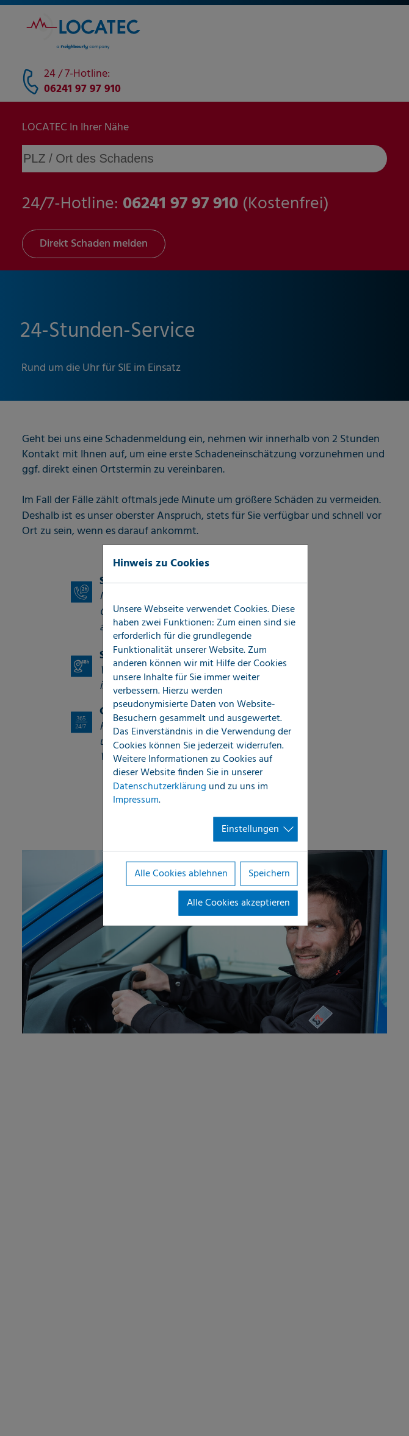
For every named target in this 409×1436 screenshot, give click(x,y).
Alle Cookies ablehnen (181, 874)
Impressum (136, 800)
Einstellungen (250, 829)
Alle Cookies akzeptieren (238, 903)
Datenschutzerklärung (159, 786)
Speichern (269, 874)
